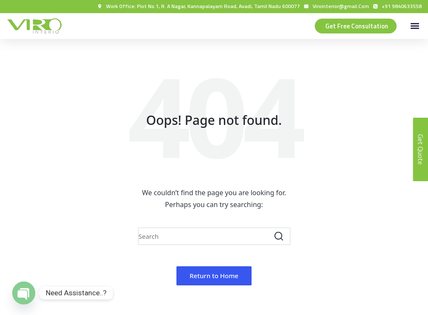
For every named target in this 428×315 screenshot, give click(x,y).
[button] (415, 26)
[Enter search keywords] (214, 236)
